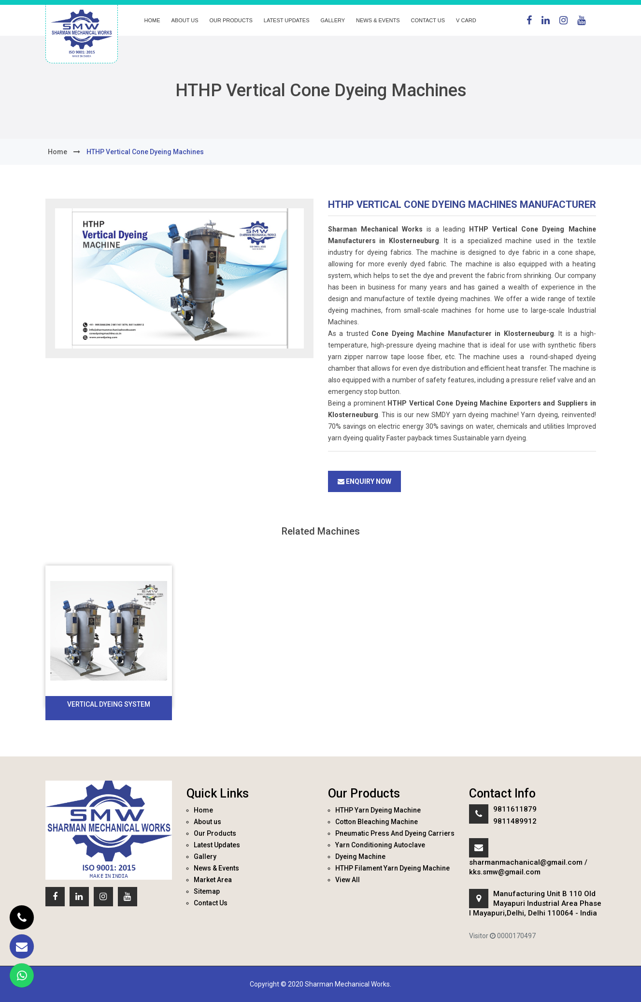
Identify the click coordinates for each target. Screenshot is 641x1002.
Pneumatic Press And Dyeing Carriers (395, 833)
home (57, 152)
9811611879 (515, 809)
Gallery (333, 20)
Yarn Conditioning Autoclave (380, 845)
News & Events (377, 20)
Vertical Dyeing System (108, 704)
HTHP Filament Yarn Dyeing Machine (392, 868)
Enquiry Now (364, 481)
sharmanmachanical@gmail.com (526, 862)
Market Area (213, 880)
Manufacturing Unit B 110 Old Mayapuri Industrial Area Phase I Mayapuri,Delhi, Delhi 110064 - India (535, 903)
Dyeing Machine (360, 856)
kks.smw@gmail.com (505, 872)
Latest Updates (287, 20)
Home (152, 20)
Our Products (231, 20)
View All (347, 880)
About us (185, 20)
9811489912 (515, 821)
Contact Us (428, 20)
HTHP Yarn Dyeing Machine (378, 810)
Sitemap (207, 891)
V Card (466, 20)
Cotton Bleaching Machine (376, 822)
